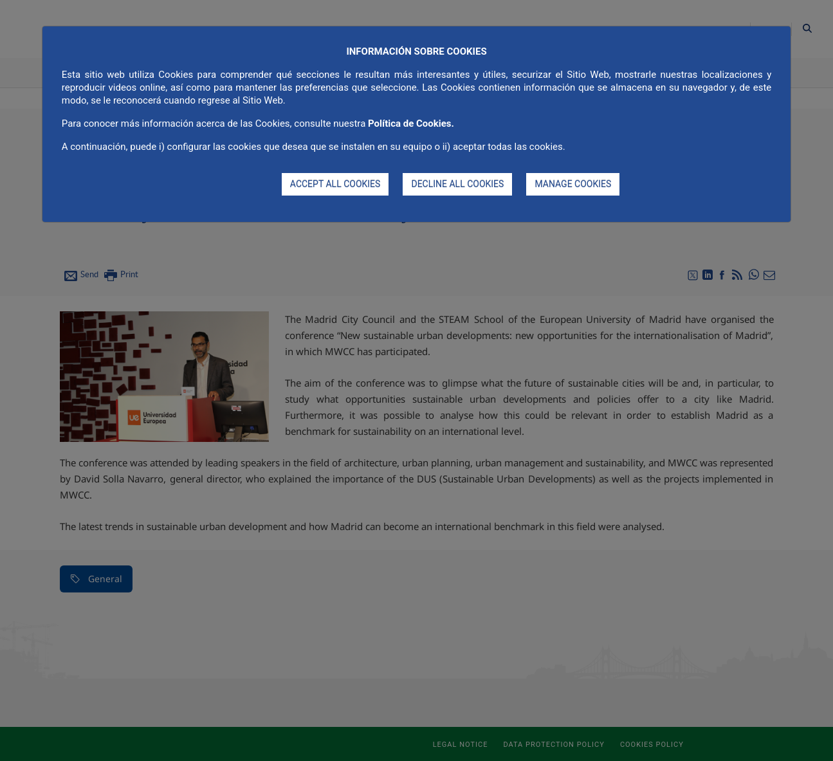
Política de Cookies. (411, 123)
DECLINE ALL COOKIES (457, 184)
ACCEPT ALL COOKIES (335, 184)
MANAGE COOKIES (573, 184)
